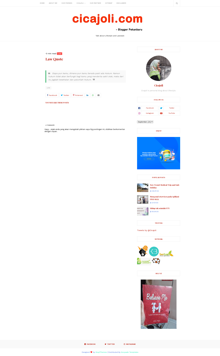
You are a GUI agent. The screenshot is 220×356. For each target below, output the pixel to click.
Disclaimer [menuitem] (121, 3)
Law (48, 88)
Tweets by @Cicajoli (146, 230)
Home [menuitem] (42, 3)
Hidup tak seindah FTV (160, 208)
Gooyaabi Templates (129, 352)
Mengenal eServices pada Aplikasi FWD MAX (164, 198)
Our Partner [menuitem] (95, 3)
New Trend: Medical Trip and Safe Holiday (164, 186)
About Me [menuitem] (53, 3)
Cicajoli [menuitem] (80, 3)
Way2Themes (101, 352)
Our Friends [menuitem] (66, 3)
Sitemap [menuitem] (108, 3)
